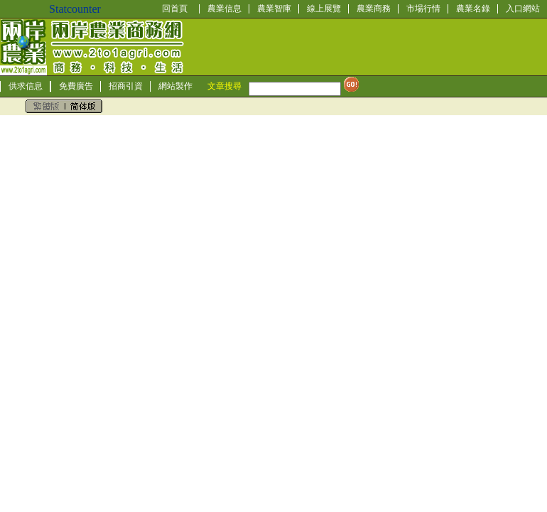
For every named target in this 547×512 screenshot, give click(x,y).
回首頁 (175, 9)
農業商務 (374, 9)
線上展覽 (324, 9)
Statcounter (75, 9)
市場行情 (423, 9)
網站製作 (175, 86)
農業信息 (224, 9)
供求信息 (26, 86)
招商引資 (126, 86)
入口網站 (523, 9)
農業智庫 (274, 9)
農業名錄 (473, 9)
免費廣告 (76, 86)
